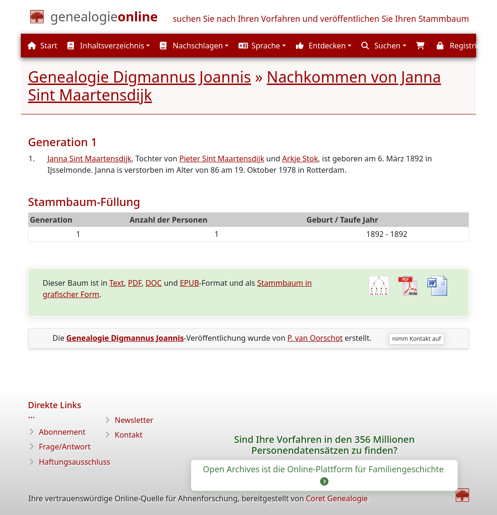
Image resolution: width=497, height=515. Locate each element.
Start (42, 45)
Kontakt (129, 435)
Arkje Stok (300, 158)
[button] (261, 45)
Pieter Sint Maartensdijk (221, 158)
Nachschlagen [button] (191, 45)
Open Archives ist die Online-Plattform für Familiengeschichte (324, 474)
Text (117, 283)
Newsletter (134, 420)
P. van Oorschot (315, 338)
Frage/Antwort (65, 446)
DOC (154, 283)
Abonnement (62, 432)
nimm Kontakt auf (416, 339)
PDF (135, 283)
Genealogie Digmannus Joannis (139, 76)
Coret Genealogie (337, 498)
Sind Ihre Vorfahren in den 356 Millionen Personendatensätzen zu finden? (324, 445)
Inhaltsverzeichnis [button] (106, 45)
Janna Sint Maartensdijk (89, 158)
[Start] (104, 18)
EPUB (189, 283)
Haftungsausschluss (74, 462)
